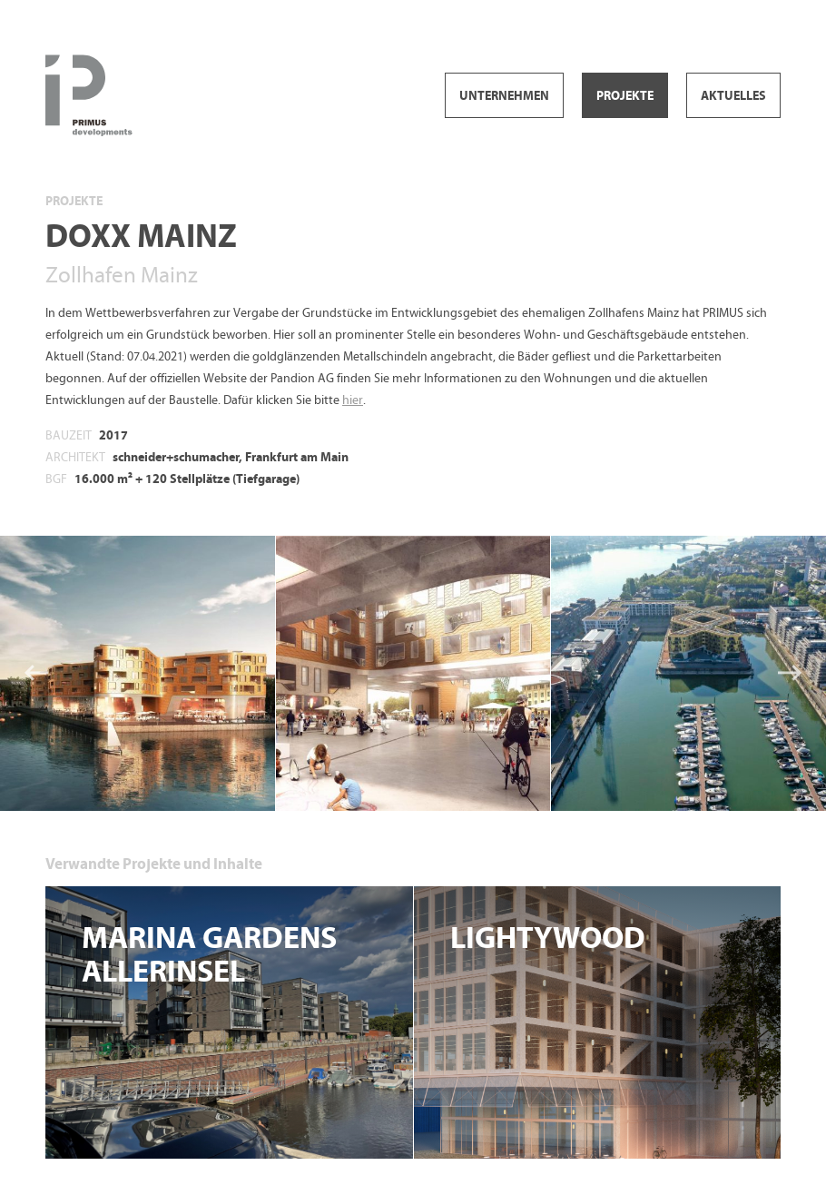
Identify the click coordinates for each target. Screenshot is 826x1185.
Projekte (625, 96)
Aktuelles (733, 96)
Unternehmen (504, 96)
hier (352, 400)
